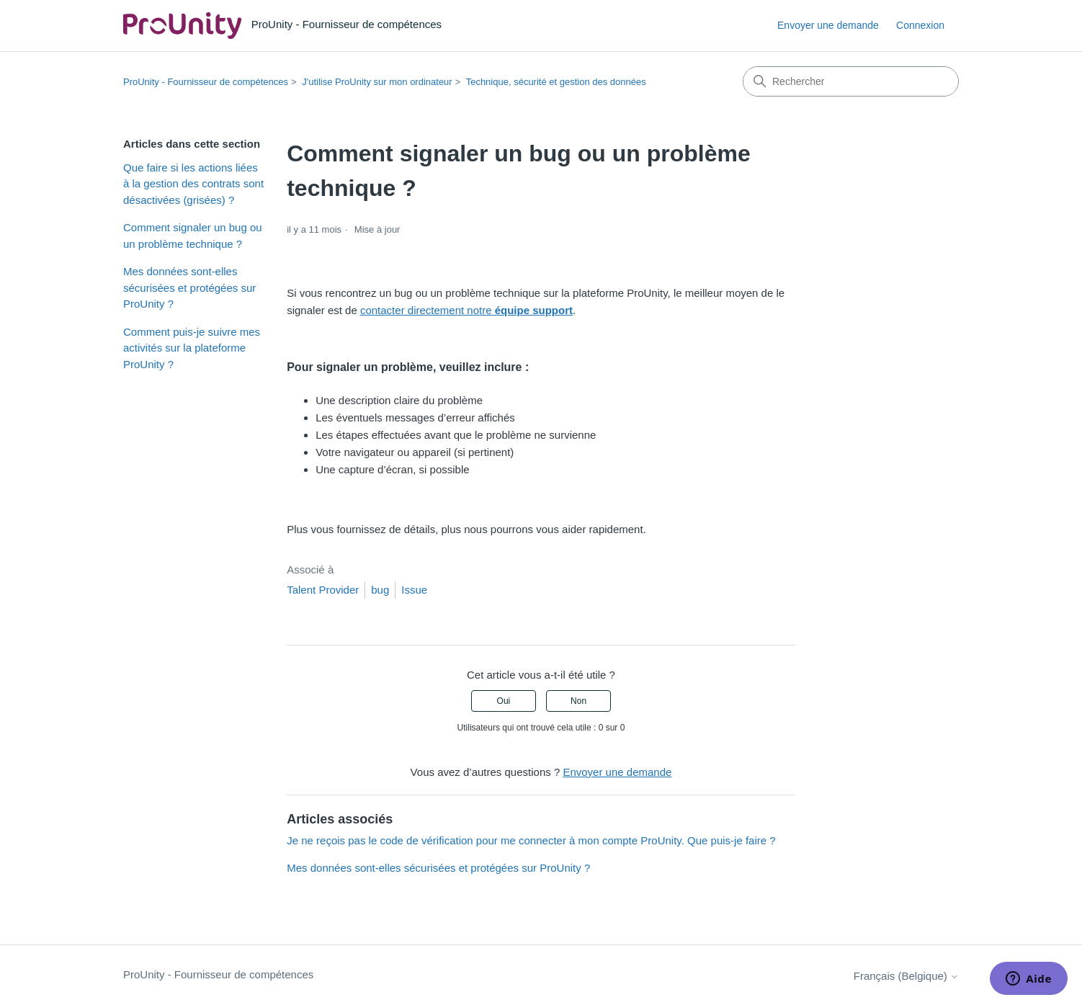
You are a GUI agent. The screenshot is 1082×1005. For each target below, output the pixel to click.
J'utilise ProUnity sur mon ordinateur (377, 81)
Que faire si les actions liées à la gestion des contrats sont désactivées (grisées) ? (193, 183)
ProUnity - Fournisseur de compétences (205, 81)
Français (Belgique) (906, 976)
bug (380, 590)
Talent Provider (323, 590)
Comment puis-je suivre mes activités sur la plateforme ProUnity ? (191, 348)
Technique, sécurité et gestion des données (556, 81)
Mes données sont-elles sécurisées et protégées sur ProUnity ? (189, 287)
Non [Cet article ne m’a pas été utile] (578, 701)
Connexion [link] (920, 25)
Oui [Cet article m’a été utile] (504, 701)
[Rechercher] (850, 81)
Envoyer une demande (828, 25)
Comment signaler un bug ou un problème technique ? (192, 235)
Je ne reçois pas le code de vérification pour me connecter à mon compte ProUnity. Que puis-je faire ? (531, 840)
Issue (414, 590)
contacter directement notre (466, 310)
